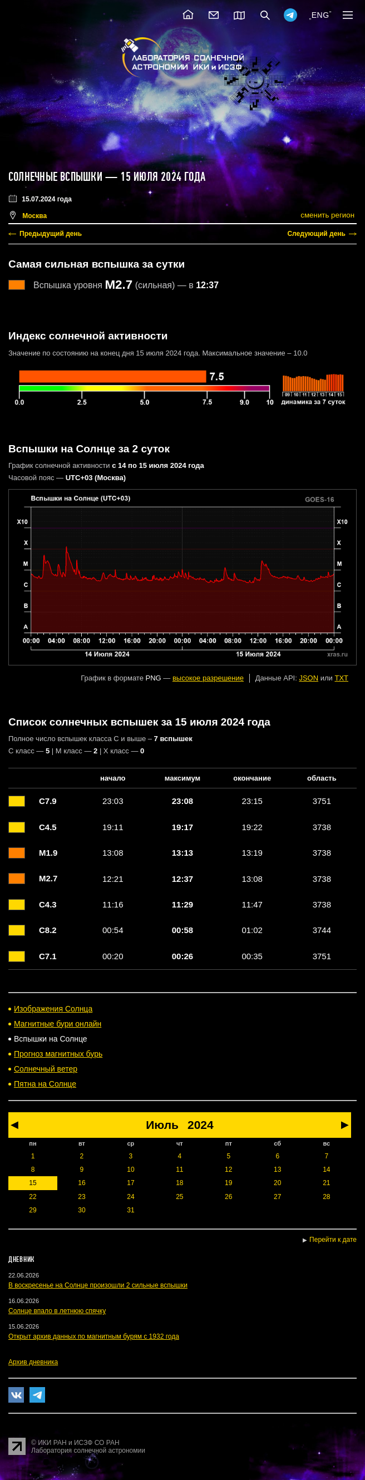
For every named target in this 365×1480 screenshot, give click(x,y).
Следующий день (316, 234)
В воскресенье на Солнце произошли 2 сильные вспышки (98, 1285)
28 (326, 1197)
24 (130, 1197)
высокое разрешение (208, 678)
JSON (308, 678)
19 (228, 1183)
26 (228, 1197)
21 (326, 1183)
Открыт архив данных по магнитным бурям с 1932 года (93, 1336)
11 (179, 1169)
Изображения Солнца (53, 1008)
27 (277, 1197)
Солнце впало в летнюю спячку (57, 1311)
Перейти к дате (333, 1240)
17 (130, 1183)
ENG (320, 15)
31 (130, 1210)
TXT (341, 678)
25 (179, 1197)
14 (326, 1169)
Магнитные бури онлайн (57, 1023)
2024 (201, 1124)
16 (81, 1183)
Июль (162, 1124)
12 (228, 1169)
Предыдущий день (50, 234)
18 (179, 1183)
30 (81, 1210)
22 (32, 1197)
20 (277, 1183)
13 (277, 1169)
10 (130, 1169)
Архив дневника (33, 1362)
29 (32, 1210)
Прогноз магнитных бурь (58, 1053)
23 (81, 1197)
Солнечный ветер (45, 1068)
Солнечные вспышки (55, 177)
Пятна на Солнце (45, 1083)
